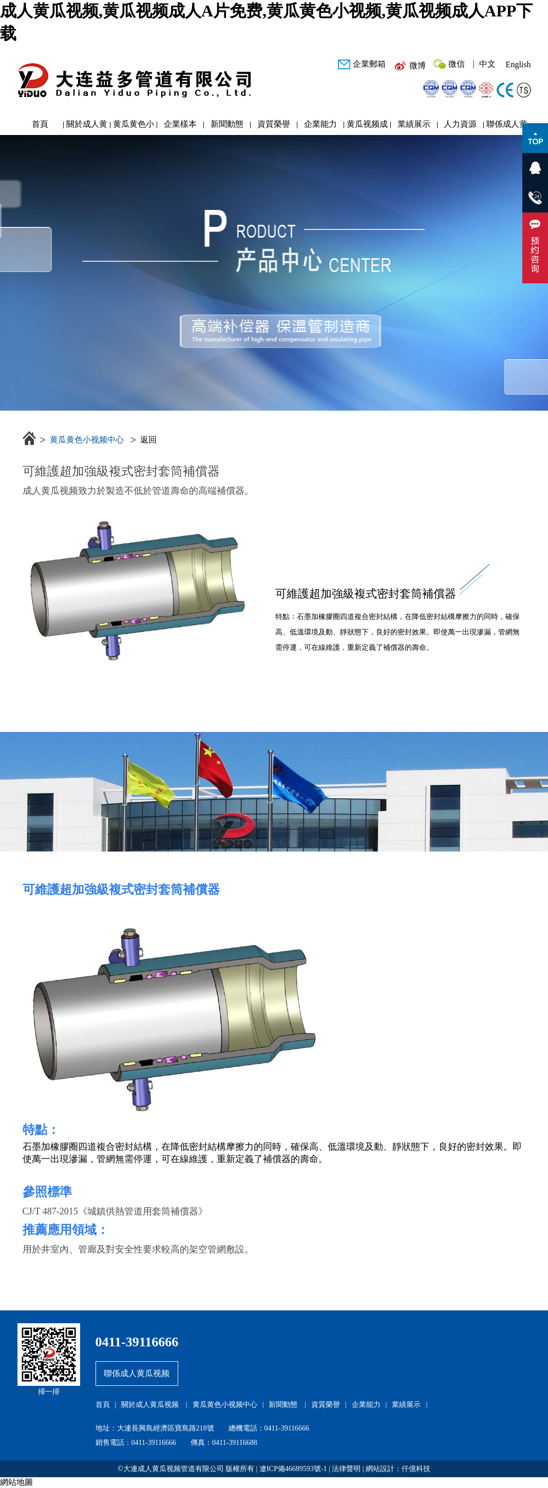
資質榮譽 (273, 124)
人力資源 (460, 124)
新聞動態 (227, 124)
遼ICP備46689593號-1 (293, 1469)
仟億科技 (416, 1469)
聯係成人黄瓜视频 (506, 126)
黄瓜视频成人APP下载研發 (367, 126)
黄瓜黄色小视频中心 (133, 126)
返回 (148, 439)
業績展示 (414, 124)
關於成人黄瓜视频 (86, 126)
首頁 (40, 124)
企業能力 (320, 124)
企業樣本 (180, 124)
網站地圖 (16, 1482)
